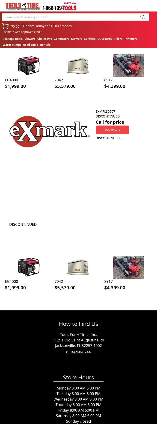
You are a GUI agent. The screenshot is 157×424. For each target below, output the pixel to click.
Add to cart (112, 130)
